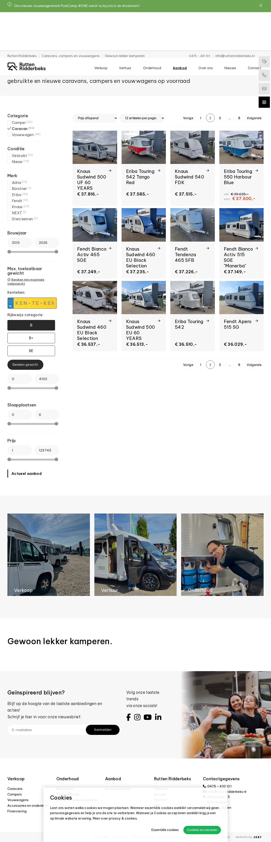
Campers (14, 794)
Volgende (254, 118)
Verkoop (100, 40)
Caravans (15, 789)
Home (10, 54)
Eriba (20, 194)
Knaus (20, 207)
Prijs (11, 441)
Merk (12, 176)
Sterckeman (25, 219)
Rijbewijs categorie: (25, 315)
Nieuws (230, 40)
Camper (22, 122)
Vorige (188, 118)
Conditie (16, 149)
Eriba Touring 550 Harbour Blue (238, 176)
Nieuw (20, 161)
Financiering (17, 811)
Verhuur (125, 40)
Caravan (23, 128)
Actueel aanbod (26, 473)
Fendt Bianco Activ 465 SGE (92, 254)
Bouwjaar (17, 233)
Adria (19, 182)
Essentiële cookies (165, 830)
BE (31, 350)
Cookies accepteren (202, 830)
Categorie (17, 116)
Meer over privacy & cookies (115, 818)
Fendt (20, 200)
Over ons (205, 40)
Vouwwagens (18, 800)
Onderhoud (152, 40)
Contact (254, 40)
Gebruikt (22, 155)
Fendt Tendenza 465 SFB (185, 254)
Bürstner (21, 188)
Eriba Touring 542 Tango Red (140, 176)
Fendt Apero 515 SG (238, 324)
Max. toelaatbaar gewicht (24, 271)
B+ (31, 338)
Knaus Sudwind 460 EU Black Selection (140, 257)
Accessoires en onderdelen (28, 806)
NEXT (19, 213)
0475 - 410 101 (199, 17)
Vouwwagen (26, 134)
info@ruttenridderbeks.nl (235, 17)
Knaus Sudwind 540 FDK (189, 176)
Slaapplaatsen (21, 405)
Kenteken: (16, 292)
